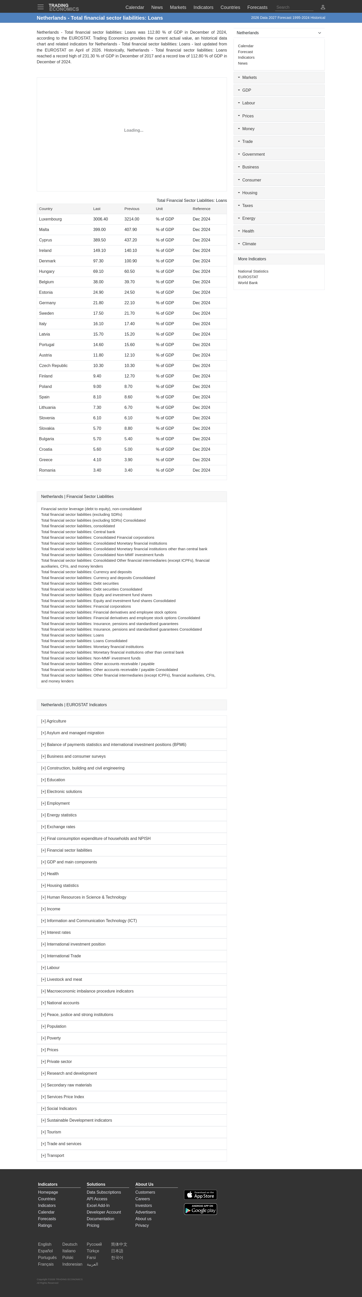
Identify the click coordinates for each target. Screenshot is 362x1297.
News (243, 63)
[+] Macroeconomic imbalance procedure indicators (87, 991)
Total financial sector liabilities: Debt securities (80, 583)
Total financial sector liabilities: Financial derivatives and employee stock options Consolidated (120, 618)
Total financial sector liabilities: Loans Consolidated (84, 641)
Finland (45, 376)
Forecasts (47, 1219)
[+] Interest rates (56, 932)
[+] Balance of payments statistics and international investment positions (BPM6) (113, 744)
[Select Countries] (279, 33)
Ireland (45, 250)
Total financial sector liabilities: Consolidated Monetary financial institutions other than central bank (124, 549)
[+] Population (53, 1026)
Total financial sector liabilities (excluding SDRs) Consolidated (93, 520)
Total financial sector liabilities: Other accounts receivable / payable (97, 664)
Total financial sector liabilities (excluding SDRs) (81, 514)
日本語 (117, 1251)
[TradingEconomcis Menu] (42, 7)
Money (246, 129)
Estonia (46, 292)
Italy (42, 324)
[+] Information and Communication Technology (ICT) (89, 921)
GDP (244, 90)
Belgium (46, 282)
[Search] (294, 7)
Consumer (249, 180)
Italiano (69, 1251)
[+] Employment (55, 803)
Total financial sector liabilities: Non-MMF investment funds (90, 658)
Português (47, 1257)
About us (143, 1219)
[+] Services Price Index (62, 1097)
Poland (45, 386)
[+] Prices (49, 1050)
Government (251, 154)
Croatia (45, 449)
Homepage (48, 1192)
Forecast (245, 52)
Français (46, 1264)
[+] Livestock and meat (61, 979)
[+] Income (50, 909)
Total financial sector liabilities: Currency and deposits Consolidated (98, 578)
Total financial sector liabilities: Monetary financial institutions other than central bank (112, 652)
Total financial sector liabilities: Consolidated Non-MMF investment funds (102, 555)
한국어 (117, 1257)
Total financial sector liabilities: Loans (72, 635)
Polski (67, 1257)
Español (45, 1251)
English (44, 1244)
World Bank (248, 282)
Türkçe (93, 1251)
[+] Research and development (69, 1073)
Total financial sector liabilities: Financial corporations (86, 606)
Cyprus (45, 240)
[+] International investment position (73, 944)
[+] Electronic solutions (61, 791)
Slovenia (47, 418)
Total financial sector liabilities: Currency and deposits (86, 572)
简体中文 (119, 1244)
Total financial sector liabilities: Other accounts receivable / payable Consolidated (109, 669)
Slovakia (46, 428)
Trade (245, 141)
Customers (145, 1192)
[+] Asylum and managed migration (72, 733)
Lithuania (47, 407)
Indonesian (72, 1264)
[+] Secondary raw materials (66, 1085)
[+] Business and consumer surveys (73, 756)
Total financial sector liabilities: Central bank (78, 532)
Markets (247, 77)
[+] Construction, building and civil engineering (83, 768)
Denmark (47, 261)
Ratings (45, 1225)
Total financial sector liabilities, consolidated (78, 526)
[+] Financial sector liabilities (66, 850)
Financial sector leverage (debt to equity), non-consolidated (91, 509)
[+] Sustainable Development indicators (76, 1120)
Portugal (46, 344)
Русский (94, 1244)
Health (246, 231)
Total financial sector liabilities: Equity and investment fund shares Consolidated (108, 600)
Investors (143, 1205)
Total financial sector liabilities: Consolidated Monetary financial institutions (104, 543)
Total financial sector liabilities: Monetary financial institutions (92, 646)
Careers (142, 1199)
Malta (44, 229)
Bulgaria (46, 439)
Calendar (246, 46)
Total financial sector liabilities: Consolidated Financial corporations (97, 537)
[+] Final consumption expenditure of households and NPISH (96, 838)
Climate (247, 244)
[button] (323, 8)
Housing (247, 193)
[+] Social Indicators (59, 1108)
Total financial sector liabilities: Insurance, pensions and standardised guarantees (109, 623)
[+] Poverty (51, 1038)
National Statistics (253, 271)
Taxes (245, 206)
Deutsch (69, 1244)
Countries (46, 1199)
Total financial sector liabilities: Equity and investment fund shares (96, 595)
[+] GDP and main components (69, 862)
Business (248, 167)
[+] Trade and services (61, 1144)
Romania (47, 470)
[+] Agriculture (53, 721)
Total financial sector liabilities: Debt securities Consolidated (91, 589)
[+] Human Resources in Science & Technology (83, 897)
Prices (246, 116)
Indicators (246, 57)
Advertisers (145, 1212)
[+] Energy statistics (59, 815)
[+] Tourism (51, 1132)
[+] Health (50, 874)
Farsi (91, 1257)
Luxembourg (50, 219)
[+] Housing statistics (60, 885)
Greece (45, 460)
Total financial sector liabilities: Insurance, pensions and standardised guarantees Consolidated (121, 629)
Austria (45, 355)
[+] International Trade (61, 956)
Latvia (44, 334)
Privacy (142, 1225)
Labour (246, 103)
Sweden (46, 313)
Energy (246, 218)
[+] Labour (50, 967)
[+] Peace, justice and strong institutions (77, 1014)
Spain (44, 397)
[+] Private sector (56, 1061)
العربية (92, 1264)
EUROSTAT (55, 50)
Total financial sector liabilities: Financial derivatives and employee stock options (109, 612)
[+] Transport (52, 1155)
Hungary (46, 271)
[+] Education (53, 780)
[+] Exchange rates (58, 827)
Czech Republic (53, 365)
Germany (47, 303)
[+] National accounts (60, 1003)
